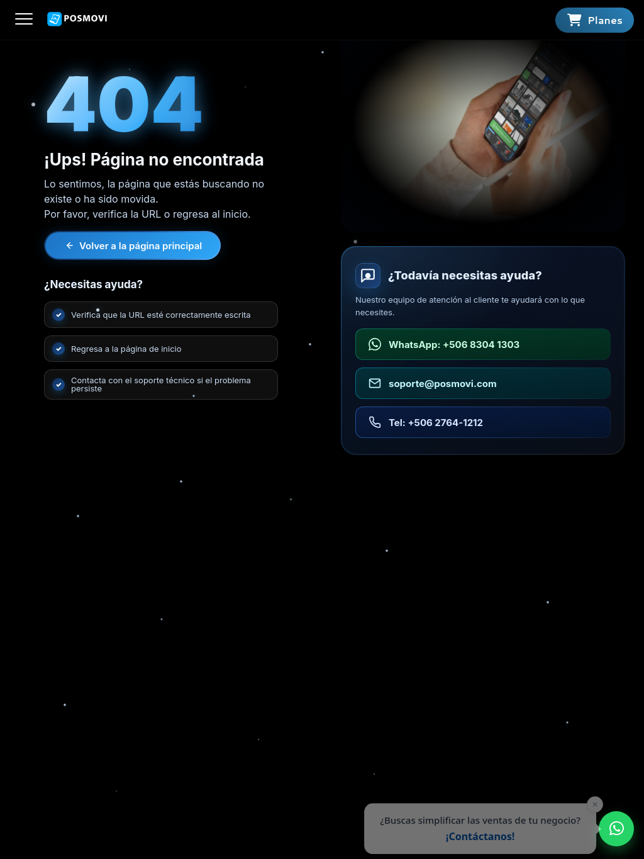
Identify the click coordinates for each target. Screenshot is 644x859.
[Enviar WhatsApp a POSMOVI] (616, 828)
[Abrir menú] (24, 19)
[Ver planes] (594, 20)
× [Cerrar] (588, 804)
